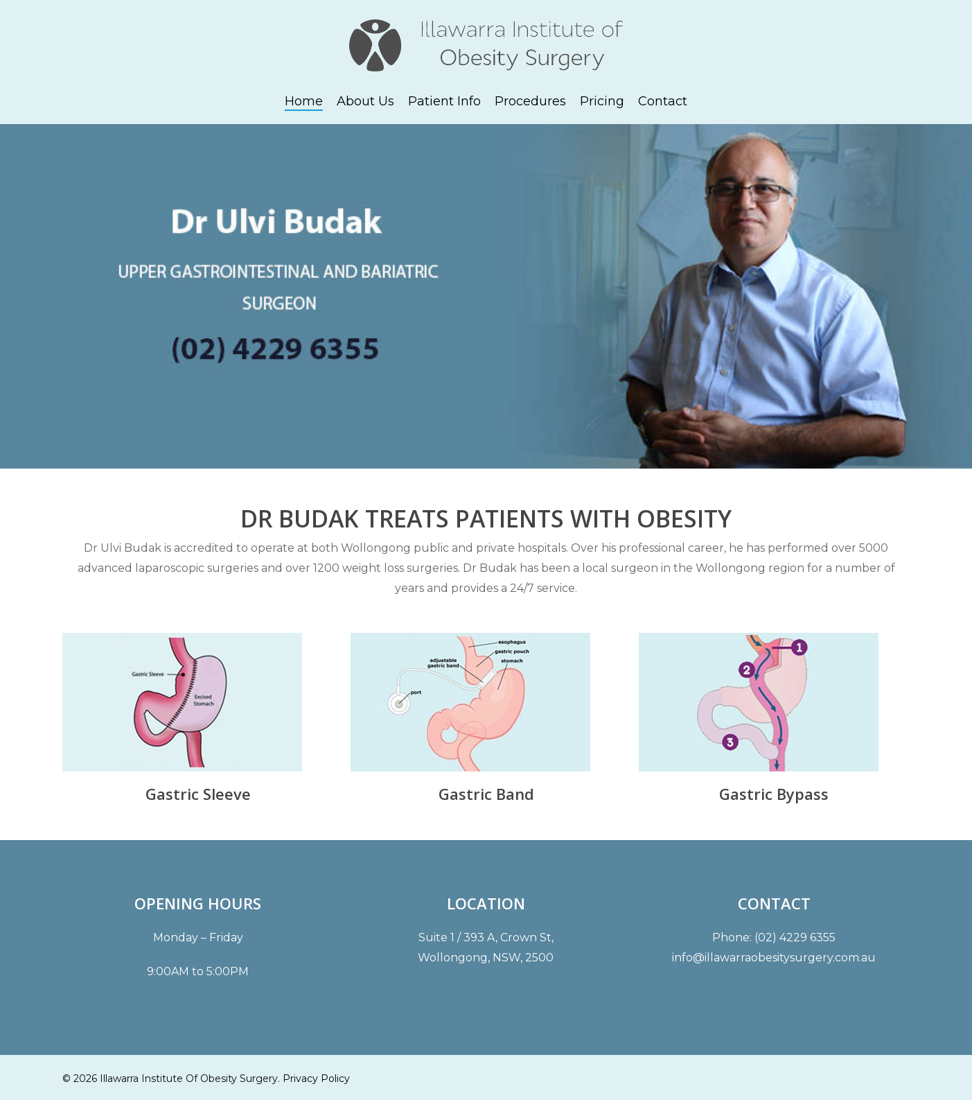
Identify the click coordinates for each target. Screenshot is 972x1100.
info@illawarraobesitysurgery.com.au (774, 957)
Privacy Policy (316, 1078)
